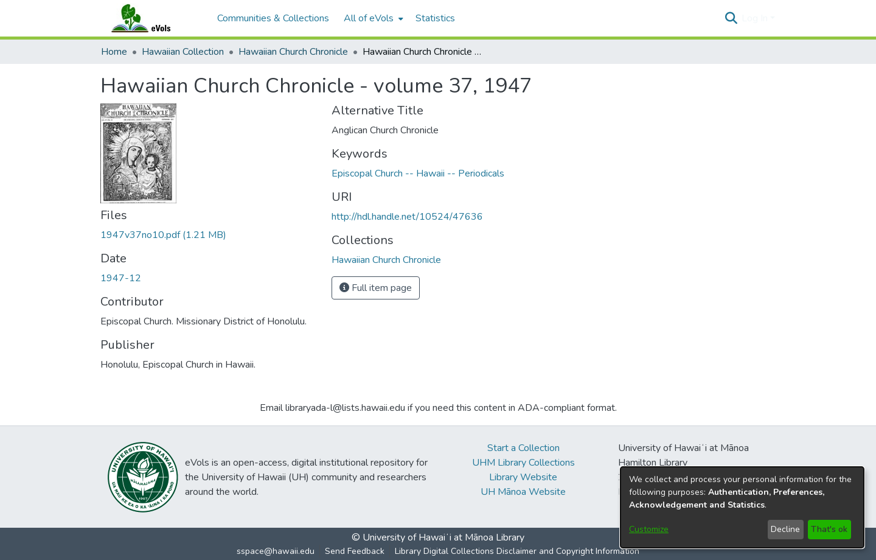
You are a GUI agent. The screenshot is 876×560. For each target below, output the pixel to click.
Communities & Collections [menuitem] (273, 18)
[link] (163, 235)
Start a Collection (523, 448)
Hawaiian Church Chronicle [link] (293, 51)
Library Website (523, 477)
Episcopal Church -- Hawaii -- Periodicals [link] (418, 173)
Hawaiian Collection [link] (183, 51)
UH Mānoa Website (523, 492)
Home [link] (114, 51)
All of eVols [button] (369, 18)
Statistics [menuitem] (435, 18)
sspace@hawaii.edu (276, 551)
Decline (785, 529)
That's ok (829, 529)
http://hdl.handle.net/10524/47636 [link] (407, 216)
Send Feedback (354, 551)
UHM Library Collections (523, 462)
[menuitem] (372, 18)
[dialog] (742, 507)
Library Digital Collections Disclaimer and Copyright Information (517, 551)
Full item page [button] (375, 288)
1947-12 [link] (120, 278)
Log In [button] (756, 18)
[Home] (152, 18)
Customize (649, 529)
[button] (731, 18)
